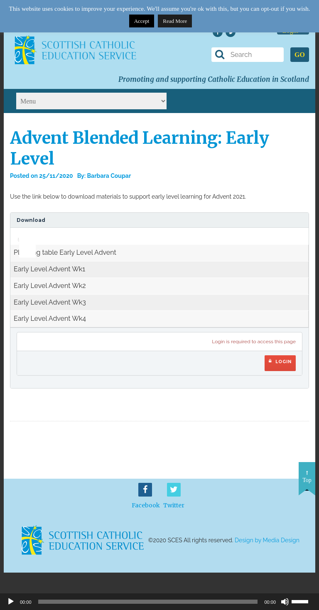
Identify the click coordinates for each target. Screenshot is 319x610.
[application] (22, 236)
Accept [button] (142, 21)
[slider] (24, 233)
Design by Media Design (267, 540)
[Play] (11, 602)
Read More (175, 21)
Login (280, 361)
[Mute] (285, 602)
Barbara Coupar (109, 175)
